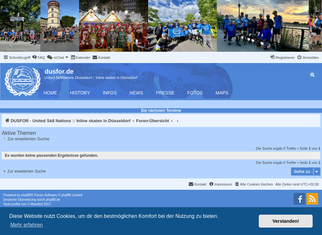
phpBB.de (53, 199)
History (80, 92)
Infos (110, 92)
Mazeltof (37, 204)
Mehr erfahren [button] (26, 225)
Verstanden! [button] (286, 221)
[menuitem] (38, 57)
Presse (165, 92)
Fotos (195, 92)
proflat (15, 204)
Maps (222, 92)
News (136, 92)
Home (50, 92)
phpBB (26, 195)
